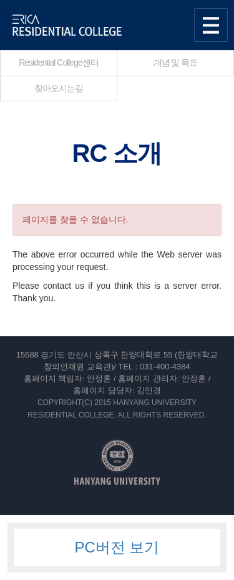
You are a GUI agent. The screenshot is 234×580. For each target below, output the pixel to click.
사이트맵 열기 (211, 25)
